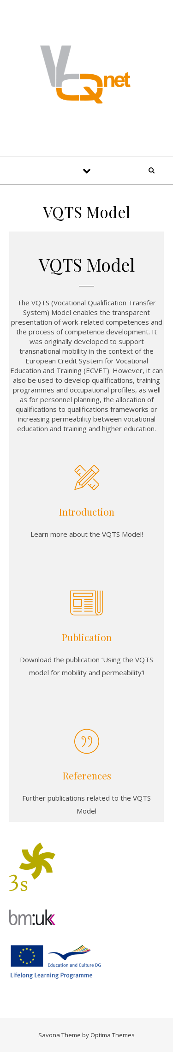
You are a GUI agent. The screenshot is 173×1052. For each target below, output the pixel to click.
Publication (86, 636)
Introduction (86, 511)
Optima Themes (112, 1035)
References (86, 775)
